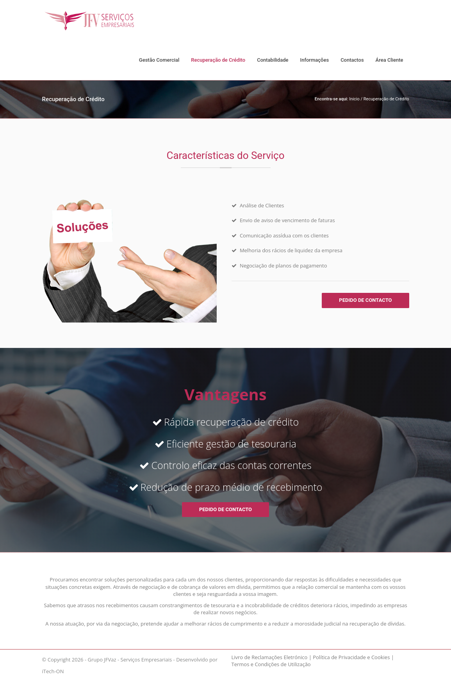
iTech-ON (53, 671)
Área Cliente (389, 60)
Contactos (352, 60)
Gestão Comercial (159, 60)
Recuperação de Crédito (218, 60)
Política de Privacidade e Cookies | (353, 657)
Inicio (354, 99)
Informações (314, 60)
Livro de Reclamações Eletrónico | (272, 657)
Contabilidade (272, 60)
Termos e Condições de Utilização (271, 664)
